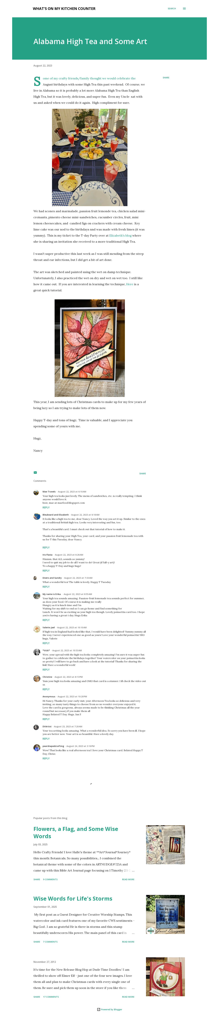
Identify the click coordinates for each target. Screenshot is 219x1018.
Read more (128, 879)
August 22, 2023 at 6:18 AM (85, 514)
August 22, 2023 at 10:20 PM (72, 696)
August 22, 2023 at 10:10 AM (72, 627)
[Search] (172, 8)
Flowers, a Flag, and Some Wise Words (75, 832)
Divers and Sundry (52, 577)
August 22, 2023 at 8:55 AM (78, 594)
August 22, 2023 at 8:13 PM (69, 676)
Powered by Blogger (109, 1009)
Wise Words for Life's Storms (72, 898)
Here (129, 284)
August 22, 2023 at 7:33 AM (78, 577)
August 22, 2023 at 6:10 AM (72, 491)
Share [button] (166, 77)
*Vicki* (46, 650)
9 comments (50, 879)
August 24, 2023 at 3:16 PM (80, 746)
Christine (47, 676)
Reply (46, 507)
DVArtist (47, 726)
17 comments (51, 996)
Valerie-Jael (49, 627)
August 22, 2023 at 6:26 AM (69, 554)
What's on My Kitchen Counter (64, 8)
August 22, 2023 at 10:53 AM (67, 650)
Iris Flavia (47, 554)
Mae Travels (49, 491)
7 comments (50, 941)
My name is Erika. (52, 594)
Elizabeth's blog (120, 235)
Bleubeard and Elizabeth (56, 514)
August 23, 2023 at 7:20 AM (68, 726)
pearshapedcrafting (53, 746)
